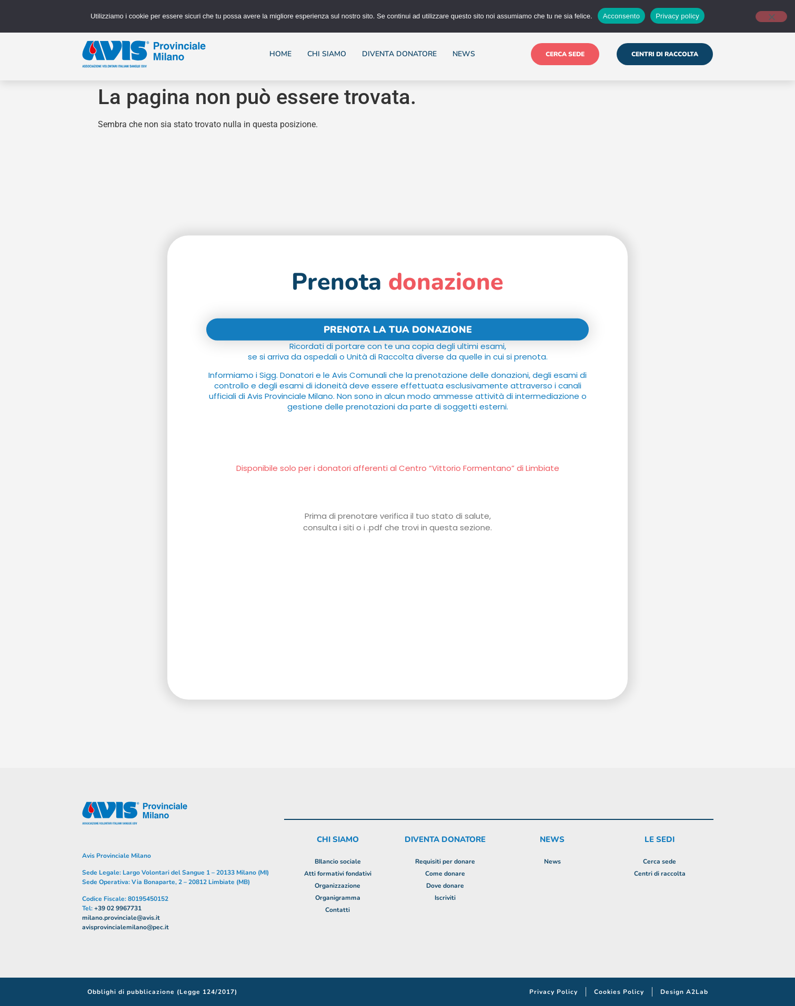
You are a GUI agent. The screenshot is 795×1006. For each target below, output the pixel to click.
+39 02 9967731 (118, 908)
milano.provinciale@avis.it (121, 917)
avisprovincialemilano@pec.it (125, 927)
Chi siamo (326, 54)
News (463, 54)
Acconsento (621, 16)
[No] (771, 16)
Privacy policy (677, 16)
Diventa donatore (399, 54)
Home (280, 54)
